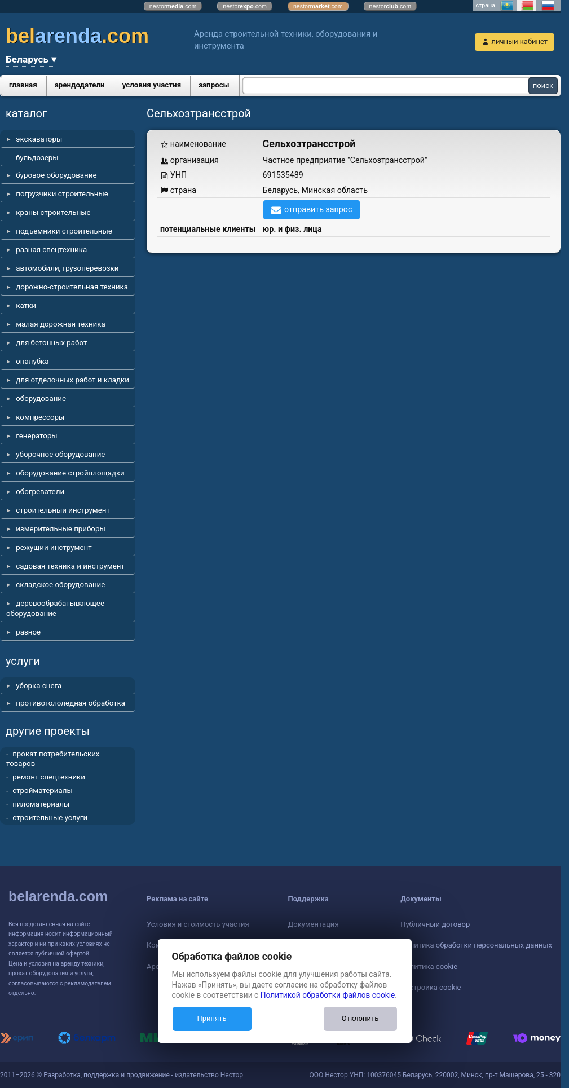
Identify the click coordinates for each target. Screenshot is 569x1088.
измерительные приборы (60, 529)
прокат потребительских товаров (52, 759)
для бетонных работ (51, 342)
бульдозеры (37, 157)
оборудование (41, 398)
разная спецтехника (51, 249)
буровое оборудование (56, 175)
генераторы (37, 435)
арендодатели (80, 85)
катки (26, 305)
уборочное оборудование (60, 454)
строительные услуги (49, 817)
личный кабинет (519, 41)
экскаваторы (39, 139)
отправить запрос (318, 209)
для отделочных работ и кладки (72, 380)
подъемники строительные (64, 231)
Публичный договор (435, 924)
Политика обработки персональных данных (476, 945)
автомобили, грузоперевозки (67, 268)
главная (23, 85)
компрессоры (40, 417)
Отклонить (360, 1018)
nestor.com (173, 6)
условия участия (151, 85)
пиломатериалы (40, 804)
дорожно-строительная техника (72, 287)
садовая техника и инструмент (70, 566)
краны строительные (53, 212)
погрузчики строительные (62, 194)
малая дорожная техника (60, 324)
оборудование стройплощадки (70, 473)
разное (28, 632)
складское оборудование (60, 584)
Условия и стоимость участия (198, 924)
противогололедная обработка (70, 703)
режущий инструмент (53, 547)
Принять (211, 1018)
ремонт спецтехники (48, 777)
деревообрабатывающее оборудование (55, 608)
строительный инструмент (63, 510)
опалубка (32, 361)
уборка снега (38, 685)
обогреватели (40, 491)
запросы (214, 85)
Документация (313, 924)
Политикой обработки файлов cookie (328, 994)
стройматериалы (42, 790)
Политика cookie (428, 966)
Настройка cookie (430, 987)
